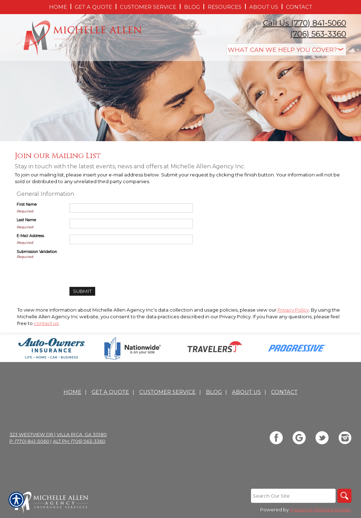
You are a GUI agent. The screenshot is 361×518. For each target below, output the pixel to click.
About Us (246, 392)
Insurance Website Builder (320, 509)
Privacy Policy (293, 310)
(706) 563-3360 (318, 34)
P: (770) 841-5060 (29, 441)
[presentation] (123, 263)
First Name (27, 204)
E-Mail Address (30, 236)
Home (72, 392)
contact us (46, 323)
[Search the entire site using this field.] (293, 496)
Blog (214, 392)
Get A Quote (110, 392)
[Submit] (82, 291)
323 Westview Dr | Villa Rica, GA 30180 (58, 434)
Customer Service (167, 392)
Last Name (26, 220)
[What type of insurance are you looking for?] (286, 49)
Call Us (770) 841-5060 (304, 23)
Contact (284, 392)
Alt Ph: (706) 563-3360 (79, 441)
